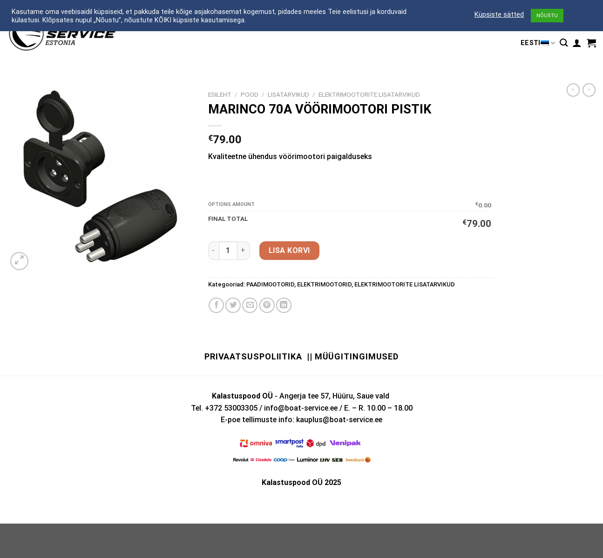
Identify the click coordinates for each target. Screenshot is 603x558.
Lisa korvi (289, 250)
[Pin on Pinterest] (267, 305)
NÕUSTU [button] (547, 16)
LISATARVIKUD (288, 94)
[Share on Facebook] (216, 305)
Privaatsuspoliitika (253, 356)
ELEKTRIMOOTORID (324, 284)
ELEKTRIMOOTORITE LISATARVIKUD (369, 94)
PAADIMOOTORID (270, 284)
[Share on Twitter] (233, 305)
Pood (249, 94)
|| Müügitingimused (353, 356)
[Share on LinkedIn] (283, 305)
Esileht (219, 94)
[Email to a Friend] (249, 305)
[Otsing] (564, 43)
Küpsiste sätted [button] (499, 14)
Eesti (538, 43)
